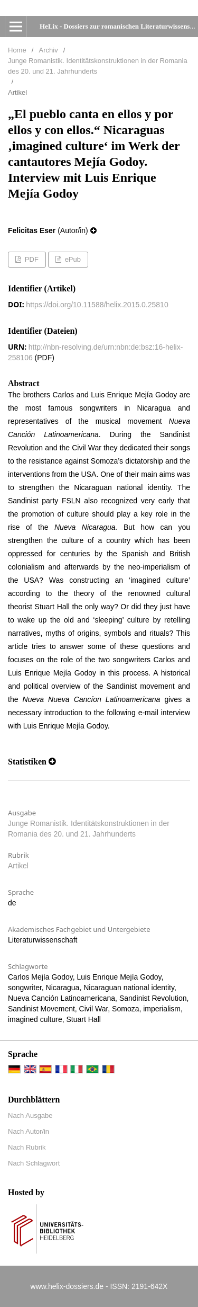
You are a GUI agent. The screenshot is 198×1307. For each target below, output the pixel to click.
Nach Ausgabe (30, 1115)
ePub (72, 259)
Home (17, 50)
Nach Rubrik (27, 1147)
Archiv (48, 50)
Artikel (18, 865)
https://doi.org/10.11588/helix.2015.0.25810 (97, 304)
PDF (31, 259)
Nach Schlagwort (34, 1163)
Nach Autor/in (28, 1131)
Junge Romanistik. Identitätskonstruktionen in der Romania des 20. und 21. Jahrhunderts (97, 66)
